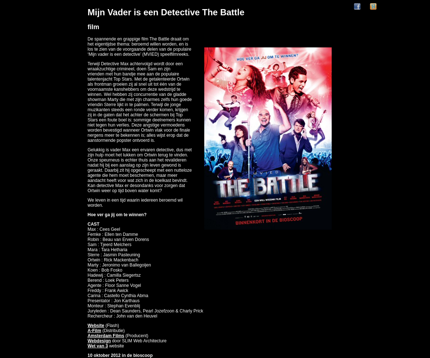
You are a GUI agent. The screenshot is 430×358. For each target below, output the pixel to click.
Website (96, 325)
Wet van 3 (98, 346)
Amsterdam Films (106, 335)
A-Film (94, 330)
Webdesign (99, 340)
